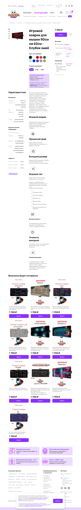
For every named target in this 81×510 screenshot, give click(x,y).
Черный (30, 57)
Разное (24, 479)
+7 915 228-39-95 (59, 6)
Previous (10, 36)
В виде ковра (21, 476)
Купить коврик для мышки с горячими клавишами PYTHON (18, 388)
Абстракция (19, 485)
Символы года (42, 16)
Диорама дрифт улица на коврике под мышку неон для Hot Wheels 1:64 (61, 389)
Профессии (72, 16)
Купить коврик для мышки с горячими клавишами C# (17, 432)
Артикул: (57, 74)
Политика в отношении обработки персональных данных (47, 478)
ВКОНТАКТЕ (33, 85)
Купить (61, 34)
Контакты (49, 5)
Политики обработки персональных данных (35, 504)
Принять (58, 501)
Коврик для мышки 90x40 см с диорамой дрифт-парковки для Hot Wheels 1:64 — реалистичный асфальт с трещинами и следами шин (40, 391)
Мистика (11, 487)
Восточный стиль (31, 476)
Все (70, 16)
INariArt (18, 479)
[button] (39, 122)
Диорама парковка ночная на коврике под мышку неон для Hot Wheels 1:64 (40, 349)
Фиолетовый (37, 60)
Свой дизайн (41, 12)
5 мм (42, 69)
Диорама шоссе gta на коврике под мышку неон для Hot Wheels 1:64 (40, 308)
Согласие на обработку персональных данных (47, 486)
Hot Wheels (52, 16)
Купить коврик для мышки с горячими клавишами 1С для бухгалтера (17, 349)
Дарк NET (18, 487)
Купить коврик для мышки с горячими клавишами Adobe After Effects (17, 308)
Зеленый (44, 57)
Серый (41, 60)
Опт (52, 12)
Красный (37, 57)
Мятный (30, 60)
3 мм (31, 69)
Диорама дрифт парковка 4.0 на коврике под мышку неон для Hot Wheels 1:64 (61, 349)
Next (25, 36)
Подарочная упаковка (30, 16)
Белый (34, 57)
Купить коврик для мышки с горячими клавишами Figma (60, 307)
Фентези (27, 485)
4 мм (36, 69)
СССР (25, 482)
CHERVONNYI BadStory (15, 482)
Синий (34, 60)
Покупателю (41, 5)
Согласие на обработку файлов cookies (48, 492)
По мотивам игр (32, 479)
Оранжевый (41, 57)
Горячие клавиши (62, 16)
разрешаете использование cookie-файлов (33, 499)
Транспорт (11, 485)
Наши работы (34, 5)
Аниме (30, 482)
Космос (33, 485)
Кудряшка (11, 479)
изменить (21, 6)
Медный (44, 60)
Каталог (27, 12)
